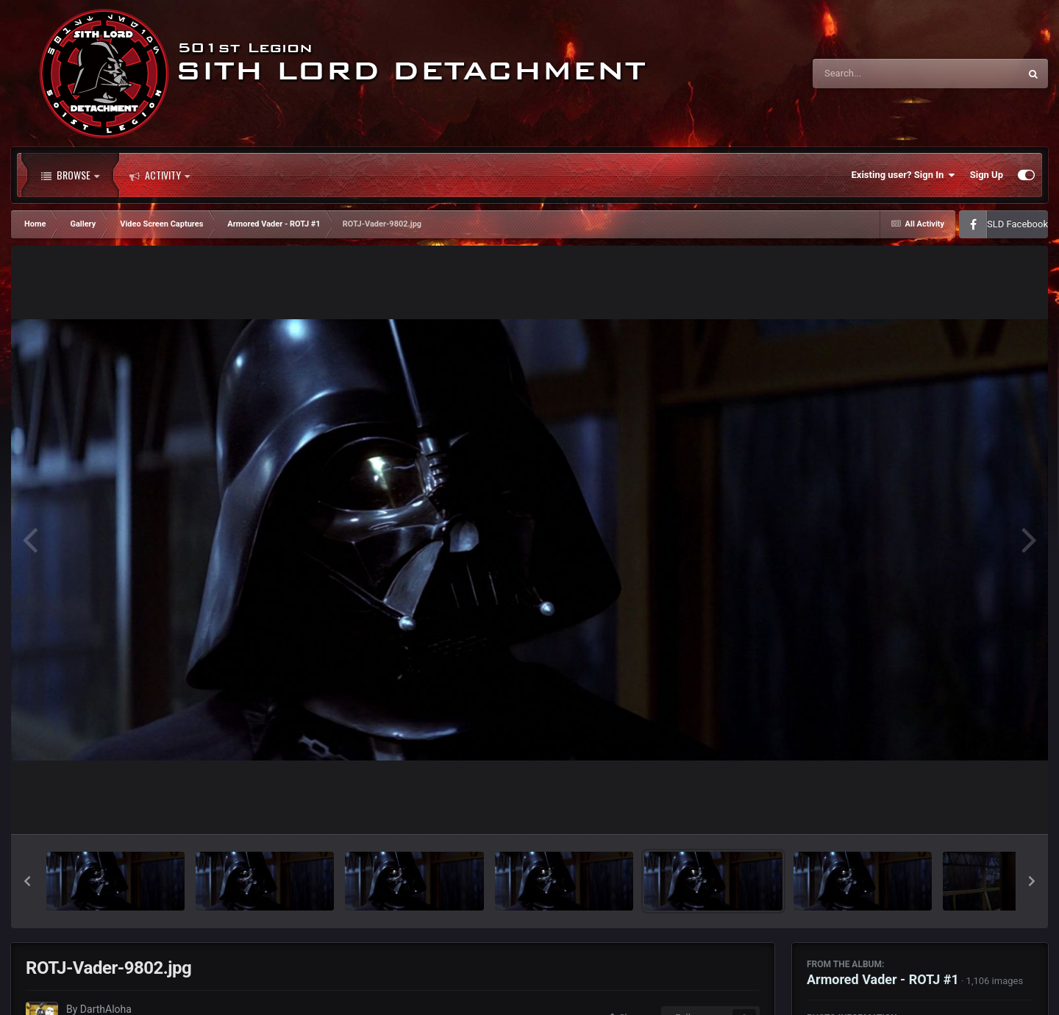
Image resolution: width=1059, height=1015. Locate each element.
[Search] (879, 73)
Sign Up (986, 174)
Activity (159, 175)
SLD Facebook (1017, 223)
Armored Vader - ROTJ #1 (883, 979)
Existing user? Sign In (903, 175)
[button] (27, 881)
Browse (70, 175)
